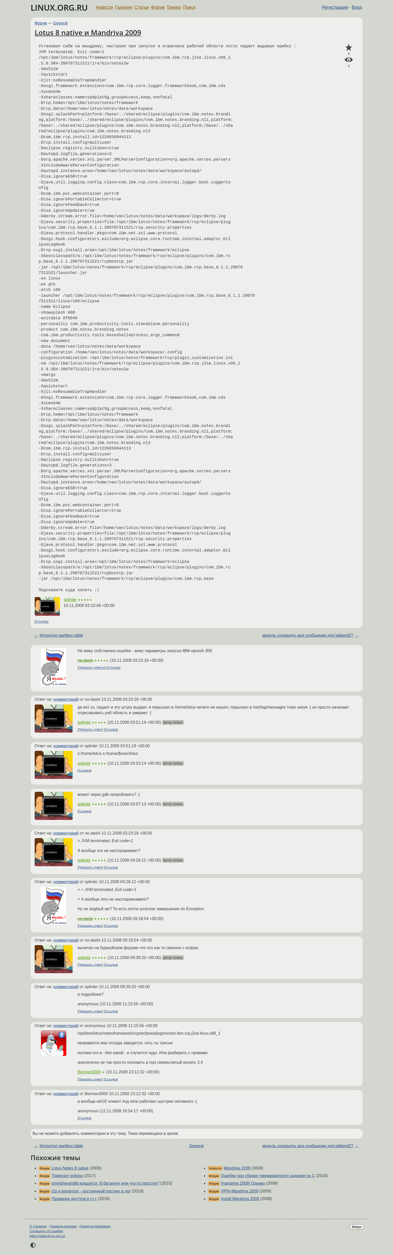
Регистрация (335, 7)
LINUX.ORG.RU (59, 7)
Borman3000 (89, 1072)
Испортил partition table (61, 635)
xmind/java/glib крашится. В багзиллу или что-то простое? (105, 1183)
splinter (70, 600)
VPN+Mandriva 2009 (239, 1191)
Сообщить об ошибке (46, 1231)
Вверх (356, 1227)
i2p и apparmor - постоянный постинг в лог (91, 1191)
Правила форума (63, 1226)
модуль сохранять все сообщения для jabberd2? (307, 635)
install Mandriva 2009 (240, 1199)
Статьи (141, 7)
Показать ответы (91, 668)
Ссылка (41, 622)
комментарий (65, 699)
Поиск (189, 7)
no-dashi (85, 660)
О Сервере (38, 1226)
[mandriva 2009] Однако (243, 1183)
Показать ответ (90, 730)
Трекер (174, 7)
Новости (104, 7)
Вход (357, 7)
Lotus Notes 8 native (70, 1168)
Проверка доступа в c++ (74, 1199)
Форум (157, 7)
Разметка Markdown (95, 1226)
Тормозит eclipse (67, 1176)
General (60, 23)
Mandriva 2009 (237, 1168)
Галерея (123, 7)
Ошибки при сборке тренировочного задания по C (268, 1176)
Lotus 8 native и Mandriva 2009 (88, 32)
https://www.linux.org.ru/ (47, 1236)
